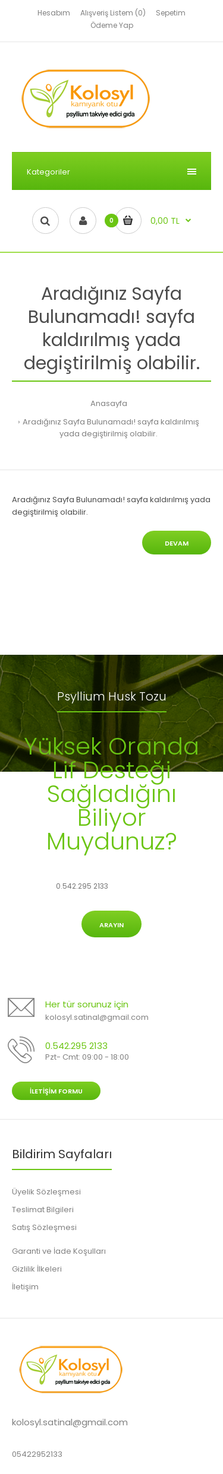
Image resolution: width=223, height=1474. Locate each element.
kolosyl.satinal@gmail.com (97, 1017)
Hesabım (53, 13)
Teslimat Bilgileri (43, 1209)
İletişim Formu (56, 1091)
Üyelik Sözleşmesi (46, 1191)
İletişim (25, 1286)
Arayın (111, 925)
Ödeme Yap (111, 25)
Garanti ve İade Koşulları (59, 1251)
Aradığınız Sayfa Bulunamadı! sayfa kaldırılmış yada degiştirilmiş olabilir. (111, 428)
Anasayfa (108, 403)
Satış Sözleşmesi (44, 1227)
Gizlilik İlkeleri (37, 1269)
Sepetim (171, 13)
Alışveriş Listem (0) (113, 13)
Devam (177, 543)
